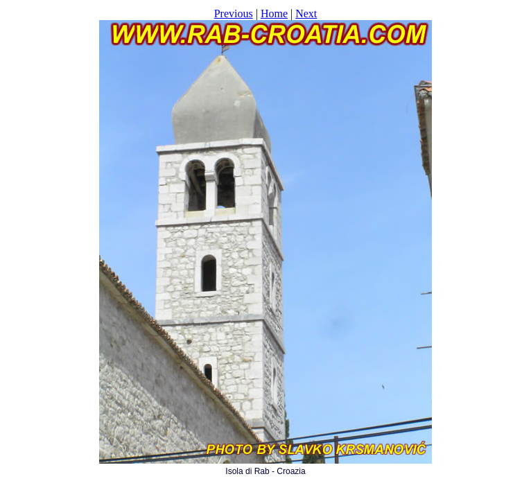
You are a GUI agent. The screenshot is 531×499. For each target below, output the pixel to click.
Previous (233, 13)
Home (274, 13)
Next (306, 13)
